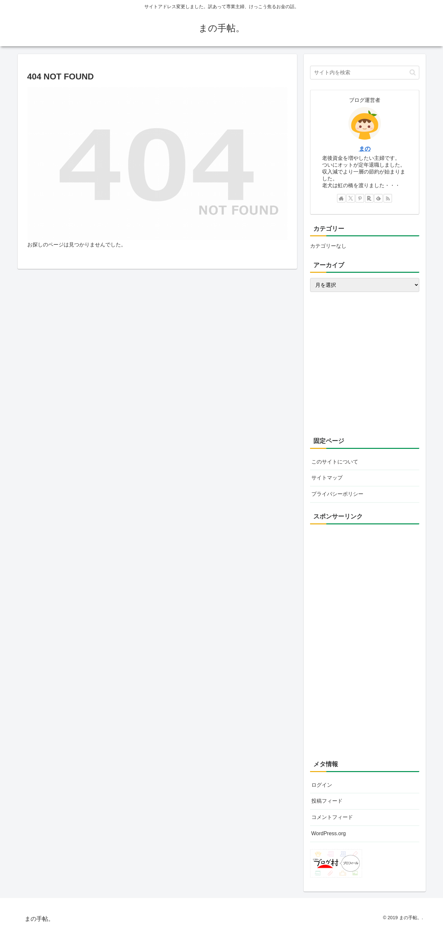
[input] (364, 72)
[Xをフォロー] (350, 198)
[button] (412, 72)
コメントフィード (332, 817)
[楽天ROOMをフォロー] (369, 198)
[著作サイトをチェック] (341, 198)
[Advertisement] (364, 594)
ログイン (321, 785)
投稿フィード (327, 801)
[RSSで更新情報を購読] (388, 198)
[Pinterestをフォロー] (360, 198)
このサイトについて (334, 461)
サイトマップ (327, 477)
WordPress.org (328, 833)
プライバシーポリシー (337, 494)
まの (365, 148)
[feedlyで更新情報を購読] (378, 198)
